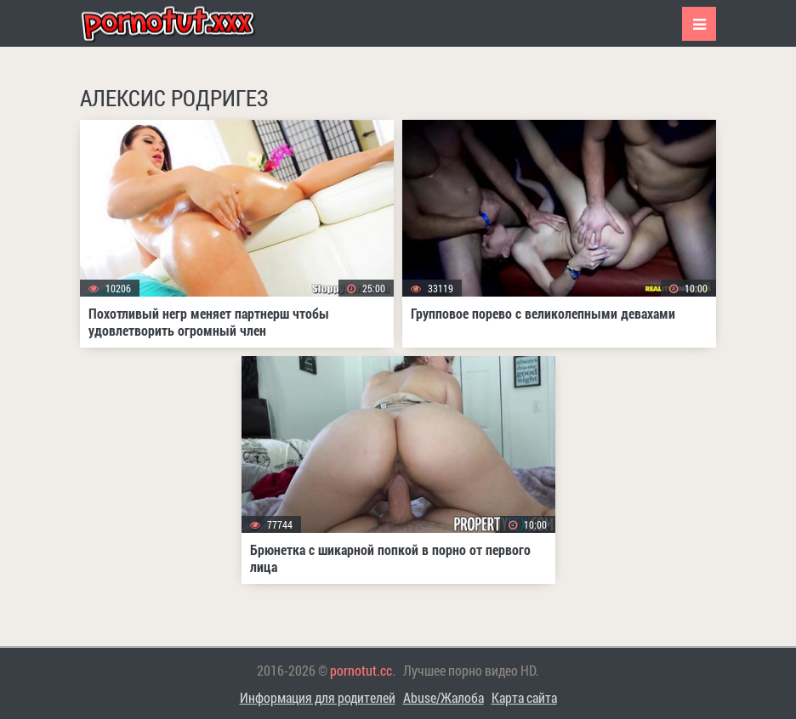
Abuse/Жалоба (443, 697)
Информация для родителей (317, 697)
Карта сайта (524, 697)
